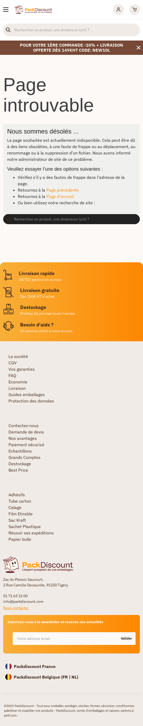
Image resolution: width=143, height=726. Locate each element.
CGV (12, 362)
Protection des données (31, 401)
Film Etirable (20, 513)
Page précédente (62, 190)
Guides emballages (26, 394)
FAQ (12, 375)
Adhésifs (16, 494)
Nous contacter (16, 607)
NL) (75, 677)
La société (18, 356)
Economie (17, 381)
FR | (67, 677)
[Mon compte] (118, 9)
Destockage (19, 463)
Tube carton (19, 501)
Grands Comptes (24, 457)
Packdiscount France (35, 666)
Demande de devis (26, 432)
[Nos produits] (5, 9)
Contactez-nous (23, 425)
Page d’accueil (60, 196)
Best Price (18, 470)
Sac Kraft (17, 520)
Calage (14, 507)
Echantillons (20, 451)
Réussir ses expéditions (31, 532)
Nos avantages (22, 438)
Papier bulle (19, 539)
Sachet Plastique (24, 526)
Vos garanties (21, 369)
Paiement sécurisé (26, 444)
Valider (126, 638)
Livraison (17, 388)
